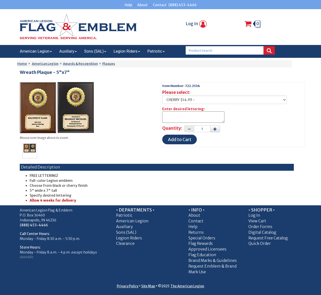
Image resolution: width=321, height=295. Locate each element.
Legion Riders (127, 51)
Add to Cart (179, 139)
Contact (160, 5)
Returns (196, 232)
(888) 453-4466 (182, 5)
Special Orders (201, 237)
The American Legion (187, 286)
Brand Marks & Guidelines (212, 260)
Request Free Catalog (268, 237)
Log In (196, 23)
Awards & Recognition (80, 64)
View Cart (257, 220)
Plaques (108, 64)
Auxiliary (68, 51)
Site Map (148, 286)
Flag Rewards (200, 243)
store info (26, 256)
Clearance (125, 243)
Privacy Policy (127, 286)
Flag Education (202, 254)
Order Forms (260, 226)
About (142, 5)
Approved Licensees (207, 249)
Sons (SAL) (95, 51)
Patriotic (156, 51)
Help (128, 5)
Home (22, 64)
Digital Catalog (262, 232)
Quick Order (259, 243)
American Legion (36, 51)
